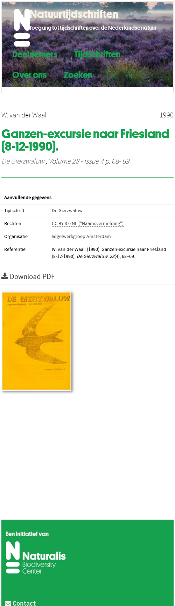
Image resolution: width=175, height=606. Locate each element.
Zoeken (77, 74)
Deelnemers (34, 53)
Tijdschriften (97, 53)
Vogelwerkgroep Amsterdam (81, 236)
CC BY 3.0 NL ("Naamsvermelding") (88, 223)
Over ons (29, 74)
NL (114, 76)
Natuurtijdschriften (73, 14)
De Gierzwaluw (22, 161)
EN (129, 76)
